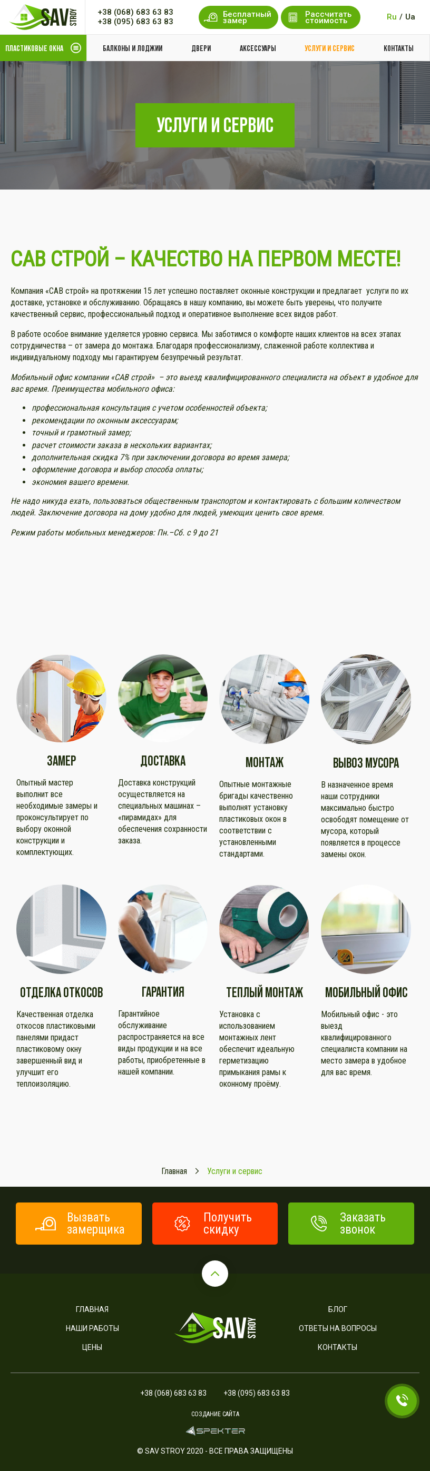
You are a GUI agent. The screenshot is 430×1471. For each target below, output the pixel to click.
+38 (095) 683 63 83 (135, 21)
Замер (61, 760)
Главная (92, 1309)
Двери (201, 48)
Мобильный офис (366, 992)
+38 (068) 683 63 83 (135, 12)
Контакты (399, 48)
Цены (92, 1347)
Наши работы (92, 1328)
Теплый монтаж (264, 992)
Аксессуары (258, 48)
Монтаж (265, 762)
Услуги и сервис (330, 48)
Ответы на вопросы (338, 1328)
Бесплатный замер (237, 17)
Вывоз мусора (366, 762)
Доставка (162, 760)
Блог (337, 1309)
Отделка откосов (61, 992)
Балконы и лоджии (132, 48)
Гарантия (163, 991)
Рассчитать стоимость (318, 17)
